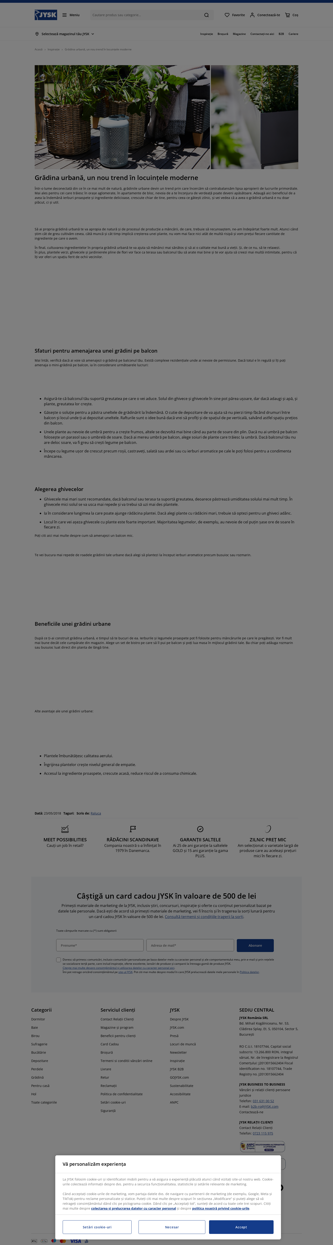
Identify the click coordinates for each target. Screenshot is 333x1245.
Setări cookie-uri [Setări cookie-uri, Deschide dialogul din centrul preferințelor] (97, 1227)
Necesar (172, 1227)
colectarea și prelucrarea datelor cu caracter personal (133, 1208)
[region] (168, 1197)
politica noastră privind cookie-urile (220, 1208)
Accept (241, 1227)
